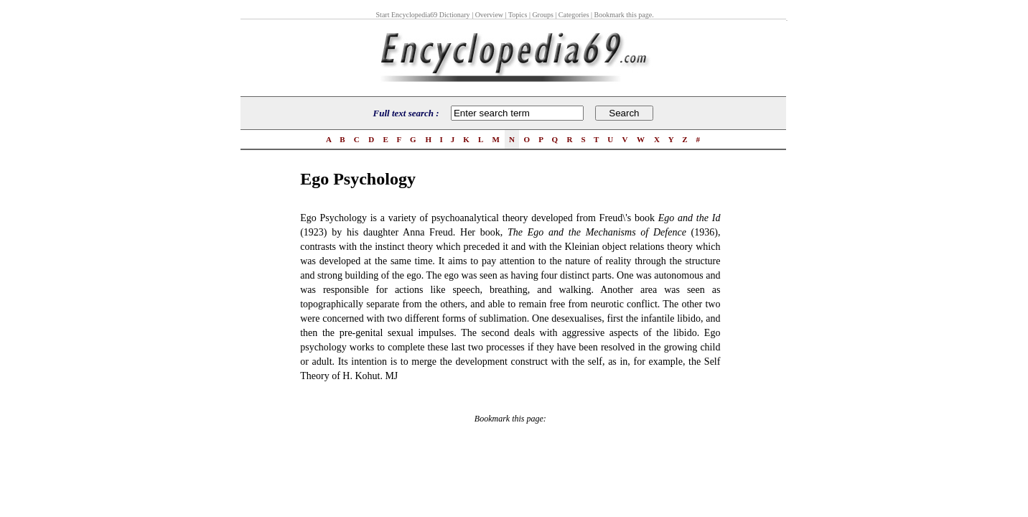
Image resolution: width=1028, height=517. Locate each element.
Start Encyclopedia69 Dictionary (423, 15)
